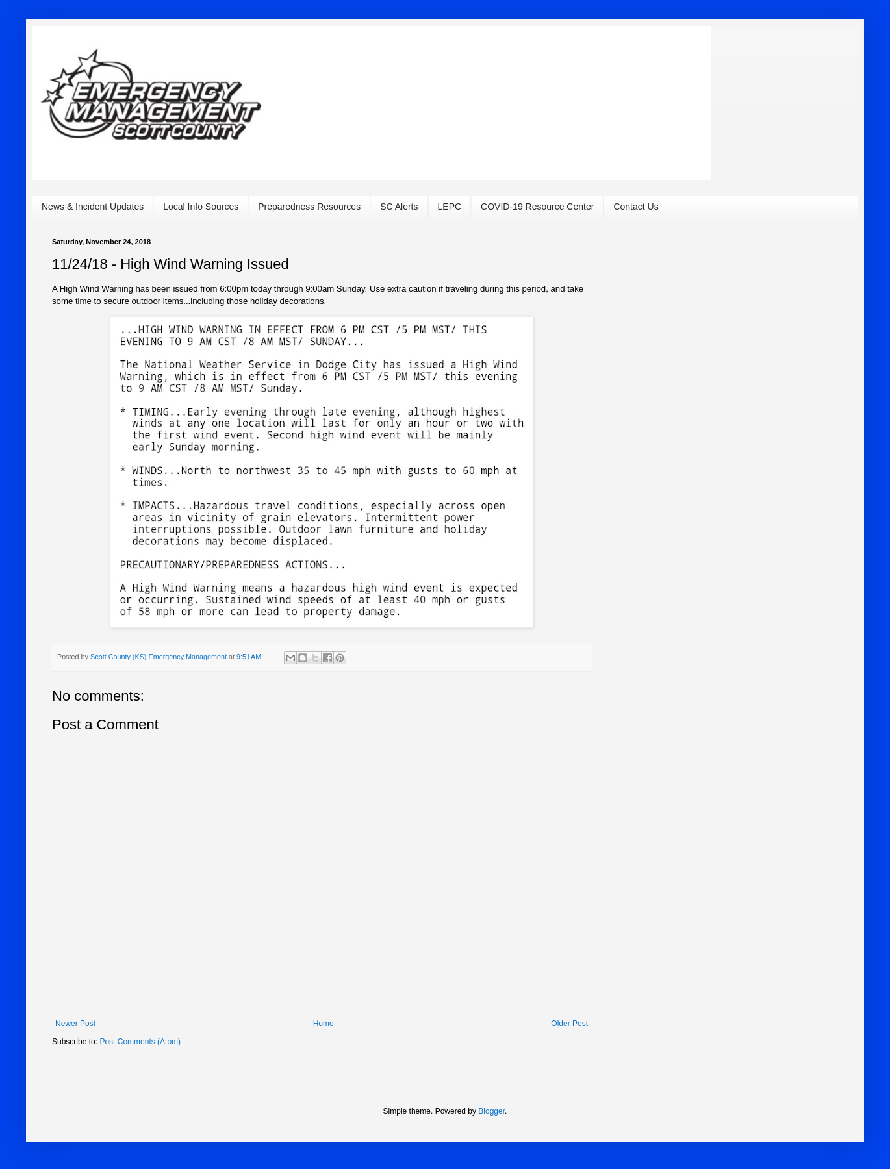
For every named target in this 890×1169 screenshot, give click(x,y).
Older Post (569, 1023)
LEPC (450, 206)
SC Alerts (399, 206)
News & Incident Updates (93, 206)
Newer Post (75, 1023)
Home (323, 1023)
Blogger (491, 1111)
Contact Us (635, 206)
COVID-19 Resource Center (537, 206)
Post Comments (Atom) (140, 1041)
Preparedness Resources (309, 206)
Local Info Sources (200, 206)
